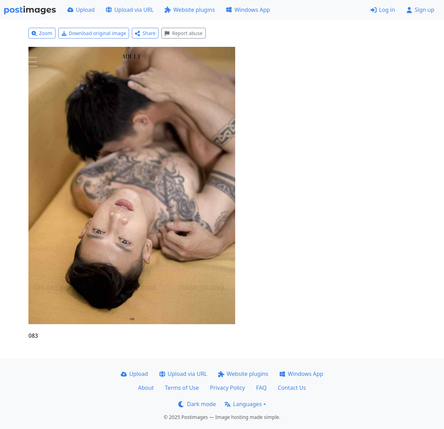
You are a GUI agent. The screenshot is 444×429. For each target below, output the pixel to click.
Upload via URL (130, 10)
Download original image (93, 33)
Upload (81, 10)
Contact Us (292, 388)
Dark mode (197, 404)
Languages (243, 404)
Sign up (420, 10)
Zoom (42, 33)
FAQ (261, 388)
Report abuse (183, 33)
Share (145, 33)
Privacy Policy (227, 388)
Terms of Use (182, 388)
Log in (382, 10)
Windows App (248, 10)
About (146, 388)
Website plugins (190, 10)
